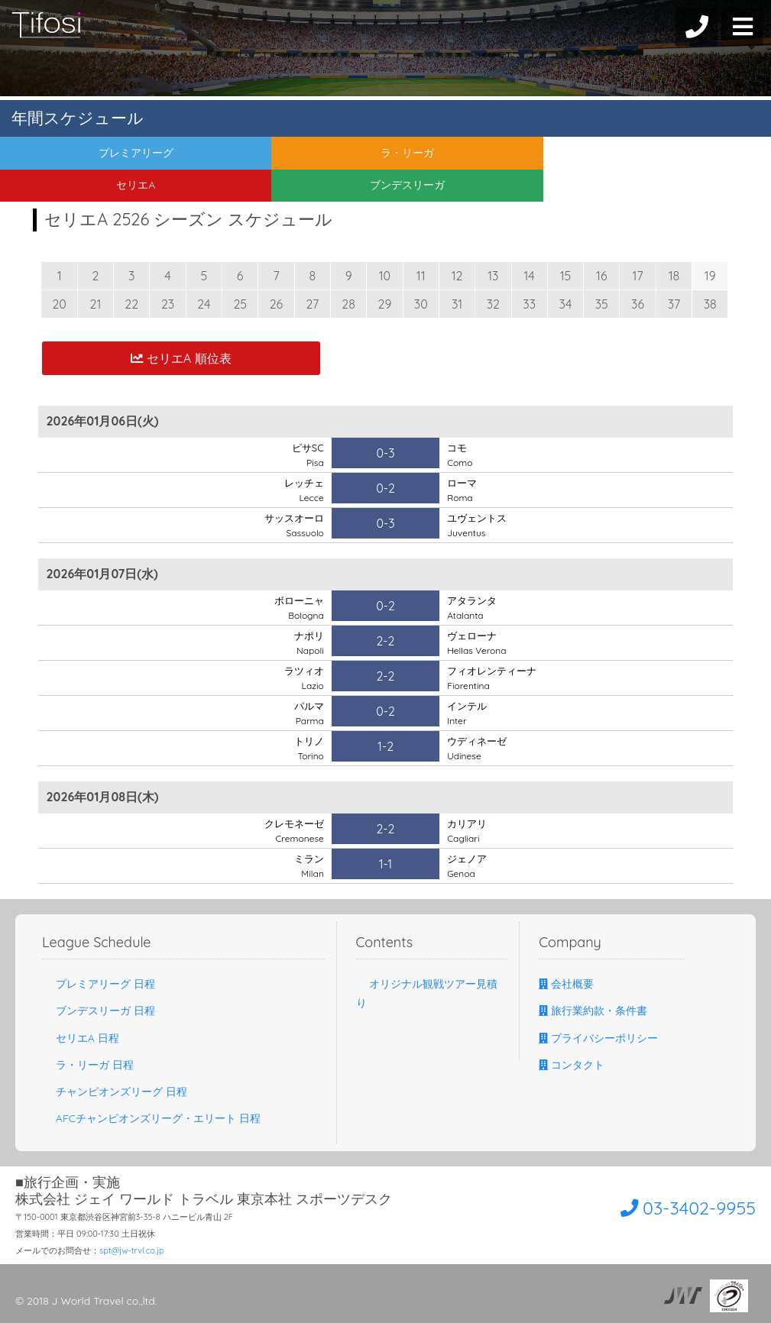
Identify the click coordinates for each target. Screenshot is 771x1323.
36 (637, 304)
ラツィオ (302, 677)
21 (96, 304)
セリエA (481, 155)
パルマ (308, 712)
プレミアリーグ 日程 (98, 984)
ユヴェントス (479, 525)
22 (131, 304)
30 (421, 304)
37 (674, 304)
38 (710, 304)
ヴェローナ (476, 642)
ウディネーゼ (479, 748)
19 (710, 275)
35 (601, 304)
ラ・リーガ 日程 (88, 1065)
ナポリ (308, 642)
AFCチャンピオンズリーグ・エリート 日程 (151, 1118)
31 (457, 304)
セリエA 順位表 (181, 358)
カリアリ (468, 830)
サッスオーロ (292, 525)
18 (674, 275)
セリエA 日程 (80, 1038)
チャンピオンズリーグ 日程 (114, 1091)
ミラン (308, 865)
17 (638, 275)
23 (167, 304)
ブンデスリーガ (675, 155)
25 (240, 304)
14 (529, 275)
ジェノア (468, 865)
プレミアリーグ (96, 155)
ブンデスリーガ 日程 (98, 1010)
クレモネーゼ (292, 830)
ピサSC (307, 454)
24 (203, 304)
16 (601, 275)
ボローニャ (297, 607)
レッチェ (302, 489)
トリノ (308, 748)
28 (348, 304)
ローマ (463, 489)
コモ (459, 454)
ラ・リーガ (288, 155)
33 (529, 304)
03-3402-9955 (669, 1206)
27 (312, 304)
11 (421, 275)
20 (59, 304)
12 (457, 275)
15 (566, 275)
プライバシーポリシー (598, 1038)
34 (565, 304)
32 (493, 304)
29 (385, 304)
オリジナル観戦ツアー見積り (427, 993)
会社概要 (566, 984)
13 (493, 275)
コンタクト (571, 1065)
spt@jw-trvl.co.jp (131, 1250)
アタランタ (474, 607)
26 (276, 304)
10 (384, 275)
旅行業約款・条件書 (593, 1010)
